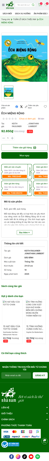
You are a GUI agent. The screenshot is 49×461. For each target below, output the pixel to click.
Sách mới (7, 13)
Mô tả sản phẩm (13, 201)
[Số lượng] (7, 138)
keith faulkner (17, 124)
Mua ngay (24, 155)
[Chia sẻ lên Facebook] (17, 107)
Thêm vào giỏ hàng (24, 147)
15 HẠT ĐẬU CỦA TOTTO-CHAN (11, 327)
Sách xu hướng (22, 13)
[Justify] (33, 5)
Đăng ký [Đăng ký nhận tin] (40, 375)
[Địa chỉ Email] (16, 375)
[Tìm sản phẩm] (25, 5)
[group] (24, 59)
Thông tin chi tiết (13, 243)
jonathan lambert (33, 124)
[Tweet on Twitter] (21, 107)
